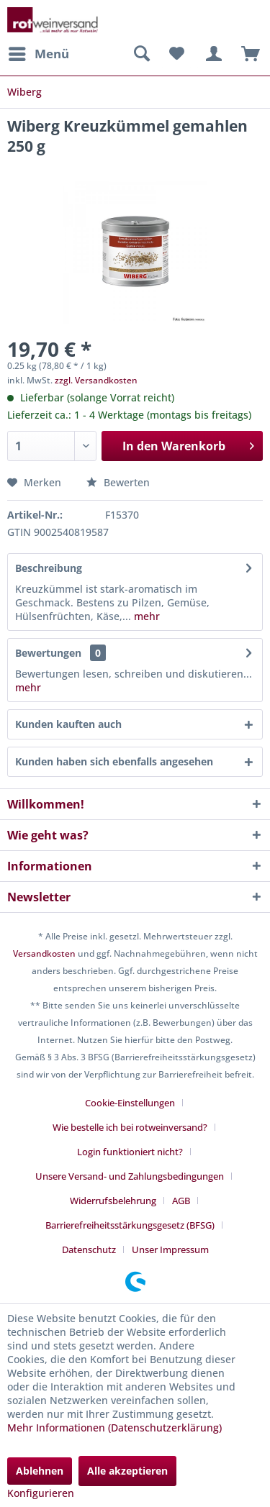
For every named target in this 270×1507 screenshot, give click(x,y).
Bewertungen (48, 653)
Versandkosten (44, 953)
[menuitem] (38, 54)
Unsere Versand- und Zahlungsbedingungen (129, 1176)
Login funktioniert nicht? (130, 1151)
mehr (145, 616)
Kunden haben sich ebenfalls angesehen (114, 761)
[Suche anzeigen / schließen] (141, 54)
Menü (39, 52)
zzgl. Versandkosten (96, 380)
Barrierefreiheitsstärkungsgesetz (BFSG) (130, 1225)
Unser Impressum (170, 1249)
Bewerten (118, 482)
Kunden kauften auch (68, 724)
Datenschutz (89, 1249)
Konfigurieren (40, 1493)
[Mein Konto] (211, 54)
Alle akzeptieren (127, 1471)
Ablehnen (39, 1471)
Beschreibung (48, 568)
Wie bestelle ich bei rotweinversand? (130, 1127)
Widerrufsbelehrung (113, 1200)
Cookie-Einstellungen (130, 1102)
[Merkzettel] (176, 54)
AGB (181, 1200)
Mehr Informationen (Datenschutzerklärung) (114, 1427)
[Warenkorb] (247, 54)
